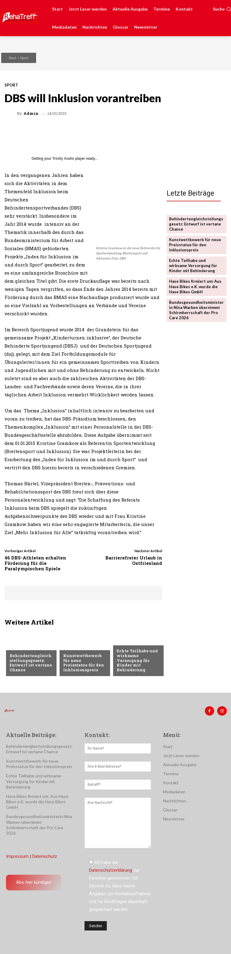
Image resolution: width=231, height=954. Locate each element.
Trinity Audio (63, 158)
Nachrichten (23, 646)
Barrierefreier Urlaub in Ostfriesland (133, 560)
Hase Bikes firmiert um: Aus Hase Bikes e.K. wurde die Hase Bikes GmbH (195, 286)
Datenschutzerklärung (110, 870)
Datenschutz (44, 856)
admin (30, 113)
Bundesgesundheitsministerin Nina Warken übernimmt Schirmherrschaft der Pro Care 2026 (196, 309)
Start (12, 57)
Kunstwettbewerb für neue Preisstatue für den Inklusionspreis (84, 663)
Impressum (17, 856)
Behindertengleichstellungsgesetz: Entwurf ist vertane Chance (31, 663)
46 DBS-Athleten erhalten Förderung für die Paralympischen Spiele (35, 563)
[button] (222, 9)
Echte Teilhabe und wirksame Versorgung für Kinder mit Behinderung (137, 660)
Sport (24, 57)
